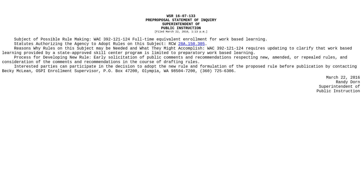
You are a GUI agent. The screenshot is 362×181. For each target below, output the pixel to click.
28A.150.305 (191, 44)
